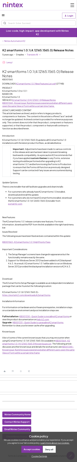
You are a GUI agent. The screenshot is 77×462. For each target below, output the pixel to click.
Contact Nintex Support (17, 421)
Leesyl (9, 62)
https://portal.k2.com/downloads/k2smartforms (26, 295)
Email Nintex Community (17, 429)
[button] (3, 16)
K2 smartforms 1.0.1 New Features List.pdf (36, 83)
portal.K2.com (15, 204)
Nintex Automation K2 (14, 41)
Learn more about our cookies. (55, 443)
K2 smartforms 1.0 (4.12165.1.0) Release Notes (34, 100)
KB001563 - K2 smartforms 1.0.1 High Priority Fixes (26, 242)
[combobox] (38, 23)
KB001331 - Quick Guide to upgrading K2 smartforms (38, 322)
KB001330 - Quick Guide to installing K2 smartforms (44, 316)
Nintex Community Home (17, 414)
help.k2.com (43, 319)
